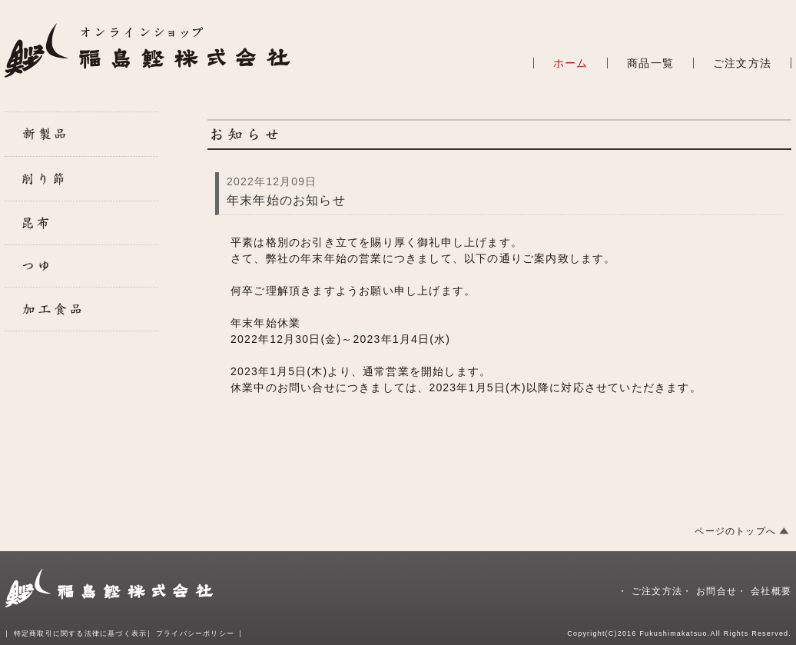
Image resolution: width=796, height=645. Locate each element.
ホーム (571, 63)
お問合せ (716, 591)
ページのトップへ (735, 531)
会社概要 (771, 591)
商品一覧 (650, 63)
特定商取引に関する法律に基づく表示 (80, 633)
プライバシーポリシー (195, 633)
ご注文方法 (742, 63)
